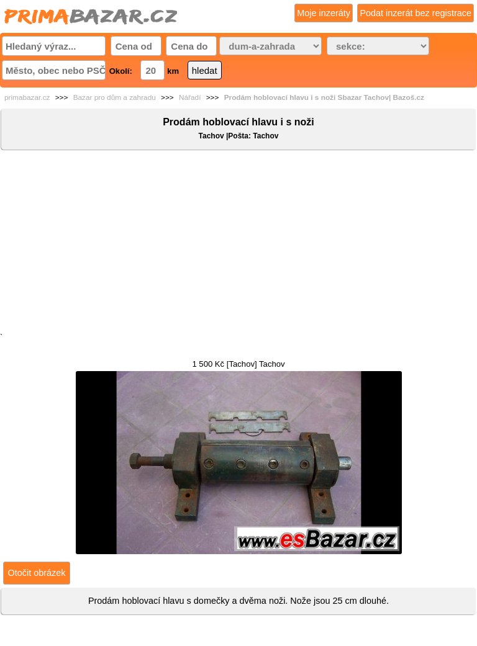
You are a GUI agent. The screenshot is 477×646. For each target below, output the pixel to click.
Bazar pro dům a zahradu (114, 97)
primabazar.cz (27, 97)
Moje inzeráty (323, 13)
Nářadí (190, 97)
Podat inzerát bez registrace (415, 13)
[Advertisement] (238, 244)
